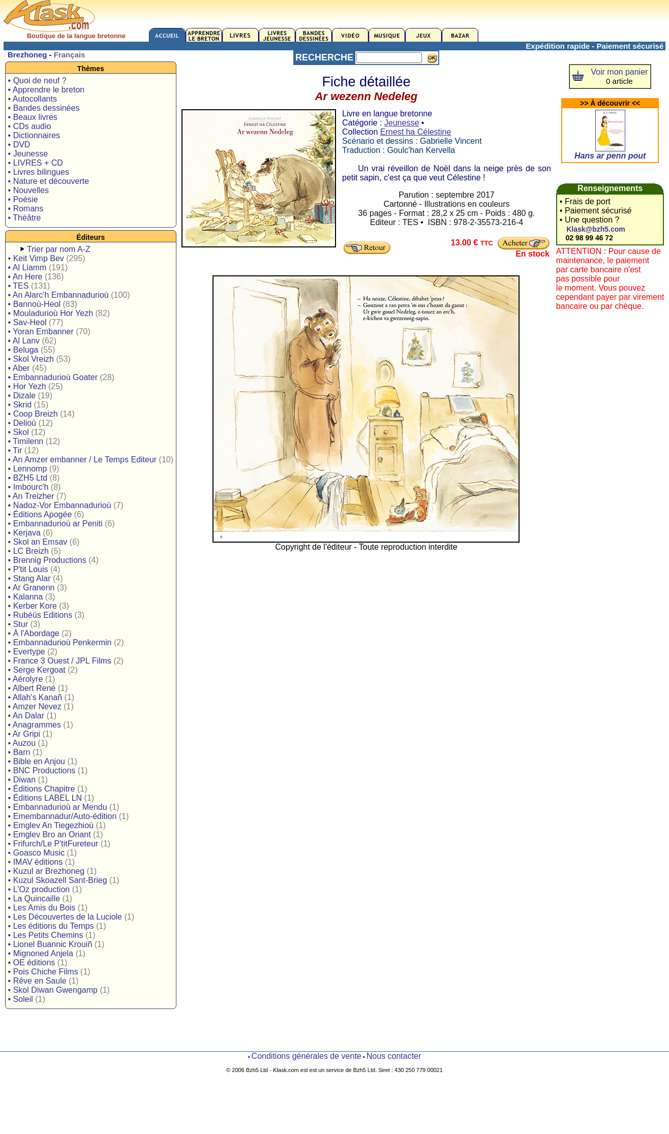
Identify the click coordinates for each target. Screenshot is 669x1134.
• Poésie (23, 199)
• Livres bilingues (38, 172)
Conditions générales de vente (306, 1056)
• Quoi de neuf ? (37, 80)
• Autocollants (32, 98)
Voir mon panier (619, 72)
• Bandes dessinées (44, 108)
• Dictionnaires (34, 135)
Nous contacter (394, 1056)
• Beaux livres (32, 117)
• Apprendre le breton (46, 89)
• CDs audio (29, 126)
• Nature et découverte (48, 181)
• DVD (19, 144)
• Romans (26, 208)
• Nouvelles (28, 190)
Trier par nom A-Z (58, 249)
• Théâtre (24, 217)
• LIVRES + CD (35, 163)
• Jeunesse (28, 153)
